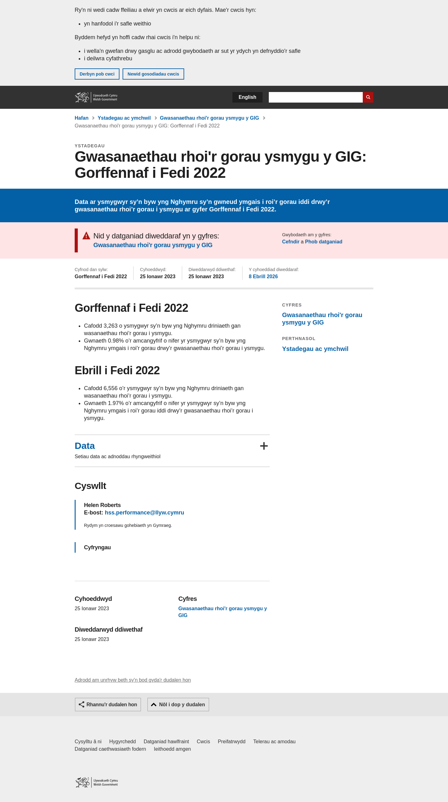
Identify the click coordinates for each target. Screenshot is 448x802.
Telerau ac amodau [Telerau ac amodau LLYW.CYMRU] (274, 741)
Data (85, 445)
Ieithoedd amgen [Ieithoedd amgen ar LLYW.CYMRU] (172, 749)
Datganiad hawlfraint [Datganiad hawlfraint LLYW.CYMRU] (166, 741)
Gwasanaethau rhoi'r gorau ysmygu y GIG (209, 118)
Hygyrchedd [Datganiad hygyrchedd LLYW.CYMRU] (122, 741)
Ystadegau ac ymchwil (124, 118)
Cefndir (291, 241)
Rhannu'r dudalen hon (111, 704)
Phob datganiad (323, 241)
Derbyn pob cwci (97, 73)
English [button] (247, 97)
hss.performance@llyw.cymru (144, 512)
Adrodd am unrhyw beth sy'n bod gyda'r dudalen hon (133, 680)
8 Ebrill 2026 (263, 276)
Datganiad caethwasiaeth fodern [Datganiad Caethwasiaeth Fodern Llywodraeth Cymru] (110, 749)
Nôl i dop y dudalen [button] (182, 704)
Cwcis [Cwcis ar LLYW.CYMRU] (203, 741)
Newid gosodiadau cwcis (153, 73)
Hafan (81, 118)
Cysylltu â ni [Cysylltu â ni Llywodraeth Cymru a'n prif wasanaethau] (88, 741)
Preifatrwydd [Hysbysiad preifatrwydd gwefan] (231, 741)
